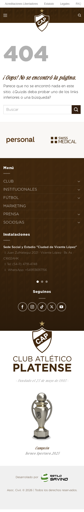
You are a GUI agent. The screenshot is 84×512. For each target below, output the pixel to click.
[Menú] (5, 15)
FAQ (78, 3)
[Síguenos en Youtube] (61, 306)
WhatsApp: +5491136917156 (25, 270)
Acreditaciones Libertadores (21, 3)
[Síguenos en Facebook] (22, 306)
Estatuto (49, 3)
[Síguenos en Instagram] (32, 306)
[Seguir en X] (51, 306)
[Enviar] (76, 109)
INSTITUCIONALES (20, 189)
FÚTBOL (11, 198)
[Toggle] (79, 181)
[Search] (79, 15)
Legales (65, 3)
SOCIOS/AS (13, 222)
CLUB (8, 181)
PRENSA (11, 214)
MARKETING (14, 206)
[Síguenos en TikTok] (41, 306)
